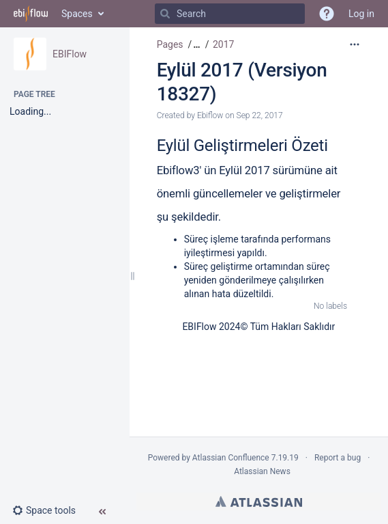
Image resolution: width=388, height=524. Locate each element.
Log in (361, 13)
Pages (170, 44)
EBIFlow (70, 54)
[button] (49, 510)
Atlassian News (262, 471)
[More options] (355, 44)
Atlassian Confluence (230, 458)
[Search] (165, 13)
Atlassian (258, 501)
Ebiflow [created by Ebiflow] (210, 115)
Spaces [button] (77, 13)
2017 (223, 44)
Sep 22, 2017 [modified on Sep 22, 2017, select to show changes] (260, 115)
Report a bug (337, 458)
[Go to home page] (31, 13)
